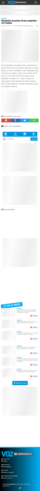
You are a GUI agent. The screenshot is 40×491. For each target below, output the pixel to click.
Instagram (15, 134)
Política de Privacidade (9, 476)
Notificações (6, 467)
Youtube (24, 134)
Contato (4, 470)
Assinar (34, 139)
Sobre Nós (5, 459)
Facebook (6, 134)
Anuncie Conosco (7, 472)
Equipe (4, 461)
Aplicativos (5, 464)
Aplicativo (34, 134)
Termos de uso (6, 478)
